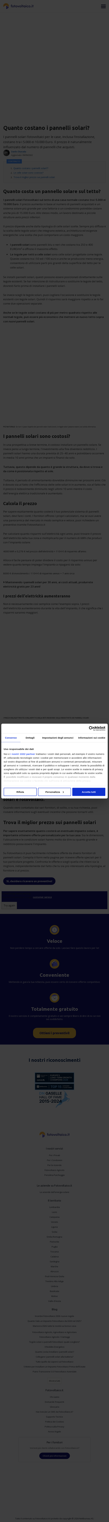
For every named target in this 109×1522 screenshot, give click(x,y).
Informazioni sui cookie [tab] (91, 737)
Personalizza (54, 791)
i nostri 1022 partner (22, 754)
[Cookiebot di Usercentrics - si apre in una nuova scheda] (91, 728)
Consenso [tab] (11, 737)
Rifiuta (20, 791)
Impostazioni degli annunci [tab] (57, 737)
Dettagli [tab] (30, 737)
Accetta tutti (89, 791)
